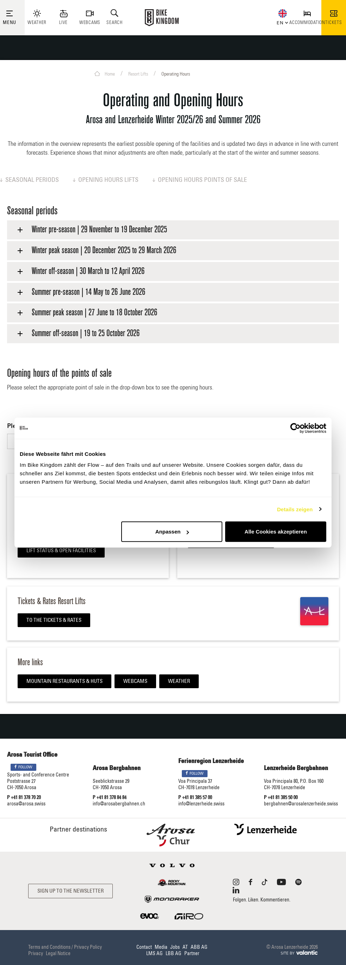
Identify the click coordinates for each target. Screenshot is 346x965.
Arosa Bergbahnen (117, 768)
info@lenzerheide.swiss (201, 804)
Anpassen (172, 532)
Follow (23, 767)
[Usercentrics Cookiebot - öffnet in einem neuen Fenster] (295, 428)
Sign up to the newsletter (70, 891)
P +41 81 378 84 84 (109, 797)
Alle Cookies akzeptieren (276, 532)
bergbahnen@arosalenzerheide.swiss (301, 804)
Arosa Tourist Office (32, 755)
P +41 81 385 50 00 (281, 797)
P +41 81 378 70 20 (24, 797)
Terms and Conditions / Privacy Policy (65, 947)
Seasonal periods (29, 180)
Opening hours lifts (105, 180)
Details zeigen (295, 509)
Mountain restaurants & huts (64, 681)
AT (185, 947)
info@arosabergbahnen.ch (119, 804)
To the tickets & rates (53, 620)
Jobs (175, 947)
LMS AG (154, 953)
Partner (191, 953)
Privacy (35, 953)
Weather (179, 681)
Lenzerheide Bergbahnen (296, 768)
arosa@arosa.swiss (26, 804)
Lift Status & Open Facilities (61, 550)
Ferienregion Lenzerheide (211, 761)
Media (161, 947)
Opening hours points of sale (200, 180)
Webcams (135, 681)
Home (104, 74)
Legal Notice (58, 953)
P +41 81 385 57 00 (195, 797)
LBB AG (173, 953)
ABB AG (199, 947)
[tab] (173, 229)
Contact (144, 947)
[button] (281, 22)
